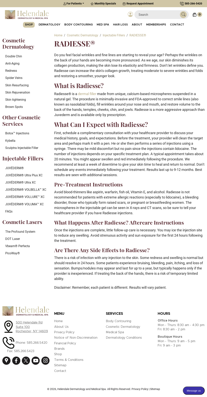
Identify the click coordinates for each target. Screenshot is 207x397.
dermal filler (87, 94)
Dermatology (49, 24)
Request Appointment (138, 3)
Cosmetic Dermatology (123, 326)
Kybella (10, 141)
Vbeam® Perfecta (17, 246)
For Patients (72, 3)
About (137, 24)
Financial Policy (65, 343)
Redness (11, 71)
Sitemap (60, 365)
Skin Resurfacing (17, 85)
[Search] (159, 15)
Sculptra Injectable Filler (21, 148)
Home (58, 321)
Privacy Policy (64, 332)
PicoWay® (12, 253)
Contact (177, 24)
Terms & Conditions (68, 359)
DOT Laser (12, 239)
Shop (29, 24)
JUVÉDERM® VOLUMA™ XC (24, 204)
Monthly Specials (103, 3)
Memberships (156, 24)
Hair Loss (120, 24)
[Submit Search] (183, 14)
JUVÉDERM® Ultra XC (20, 182)
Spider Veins (13, 78)
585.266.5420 (37, 342)
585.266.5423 (24, 351)
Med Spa (103, 24)
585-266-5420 (193, 3)
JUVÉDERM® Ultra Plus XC (23, 175)
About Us (61, 326)
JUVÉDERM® (14, 168)
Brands (59, 348)
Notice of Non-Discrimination (75, 337)
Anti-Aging (12, 63)
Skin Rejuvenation (17, 92)
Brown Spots (14, 107)
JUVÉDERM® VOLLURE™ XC (24, 197)
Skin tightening (15, 99)
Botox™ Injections (17, 133)
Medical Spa (115, 332)
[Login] (130, 14)
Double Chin (13, 56)
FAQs (8, 211)
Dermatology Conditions (124, 337)
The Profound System (20, 231)
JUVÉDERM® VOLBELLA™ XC (25, 190)
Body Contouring (78, 24)
